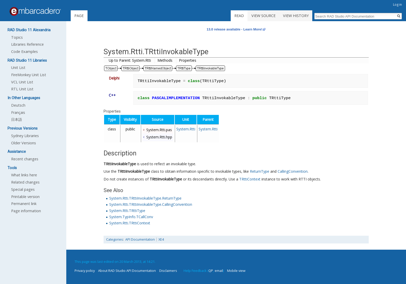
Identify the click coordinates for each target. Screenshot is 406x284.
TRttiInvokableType (120, 163)
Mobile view (236, 270)
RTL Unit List (22, 88)
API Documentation (140, 239)
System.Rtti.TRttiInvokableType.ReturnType (145, 198)
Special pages (23, 189)
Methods (164, 60)
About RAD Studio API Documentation (127, 270)
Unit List (18, 67)
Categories (114, 239)
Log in (397, 4)
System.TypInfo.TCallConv (131, 216)
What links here (24, 174)
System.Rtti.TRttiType (127, 210)
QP (210, 270)
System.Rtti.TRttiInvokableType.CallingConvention (150, 204)
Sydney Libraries (25, 135)
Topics (17, 37)
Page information (26, 210)
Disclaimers (168, 270)
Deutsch (18, 105)
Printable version (25, 196)
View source (263, 15)
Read (239, 15)
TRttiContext (249, 179)
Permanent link (24, 203)
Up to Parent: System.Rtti (130, 60)
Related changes (25, 182)
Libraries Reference (27, 44)
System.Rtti (185, 129)
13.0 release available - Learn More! (234, 29)
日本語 (16, 119)
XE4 (161, 239)
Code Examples (24, 51)
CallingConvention (293, 171)
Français (18, 112)
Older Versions (23, 142)
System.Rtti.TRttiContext (129, 222)
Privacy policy (85, 270)
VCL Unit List (22, 82)
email (219, 270)
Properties (187, 60)
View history (296, 15)
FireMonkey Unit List (28, 74)
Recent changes (24, 158)
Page (79, 15)
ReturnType (259, 171)
